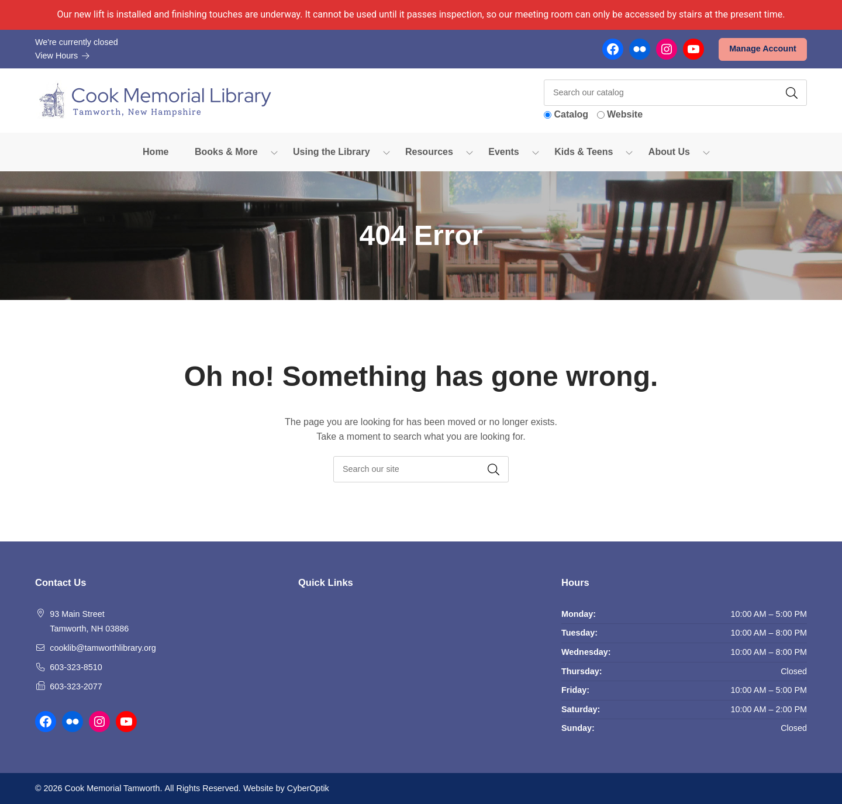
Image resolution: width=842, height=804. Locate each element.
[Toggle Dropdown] (274, 152)
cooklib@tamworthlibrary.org (103, 648)
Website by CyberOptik (286, 788)
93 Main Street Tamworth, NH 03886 (89, 621)
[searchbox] (421, 469)
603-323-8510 (76, 667)
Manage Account (762, 48)
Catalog (571, 114)
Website (625, 114)
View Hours (62, 55)
